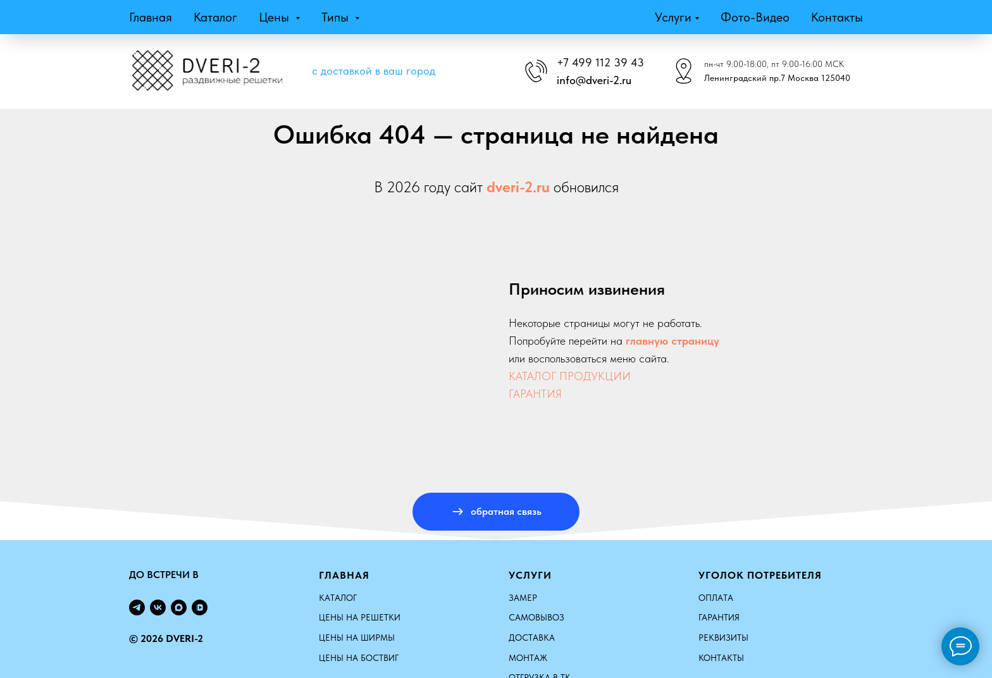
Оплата (715, 598)
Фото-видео (755, 17)
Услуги (673, 17)
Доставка (532, 637)
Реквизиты (723, 637)
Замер (523, 598)
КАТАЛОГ (338, 598)
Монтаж (528, 658)
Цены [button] (275, 17)
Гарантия (719, 617)
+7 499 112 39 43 (600, 62)
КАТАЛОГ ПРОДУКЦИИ (570, 376)
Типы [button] (336, 17)
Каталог (215, 17)
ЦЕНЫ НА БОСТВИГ (359, 658)
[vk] (158, 607)
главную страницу (672, 340)
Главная (150, 17)
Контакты (837, 17)
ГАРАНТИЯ (535, 393)
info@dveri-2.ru (594, 80)
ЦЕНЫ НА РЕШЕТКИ (359, 617)
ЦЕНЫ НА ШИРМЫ (357, 637)
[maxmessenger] (179, 607)
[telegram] (137, 607)
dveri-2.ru (518, 187)
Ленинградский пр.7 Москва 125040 (777, 78)
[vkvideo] (200, 607)
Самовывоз (536, 617)
